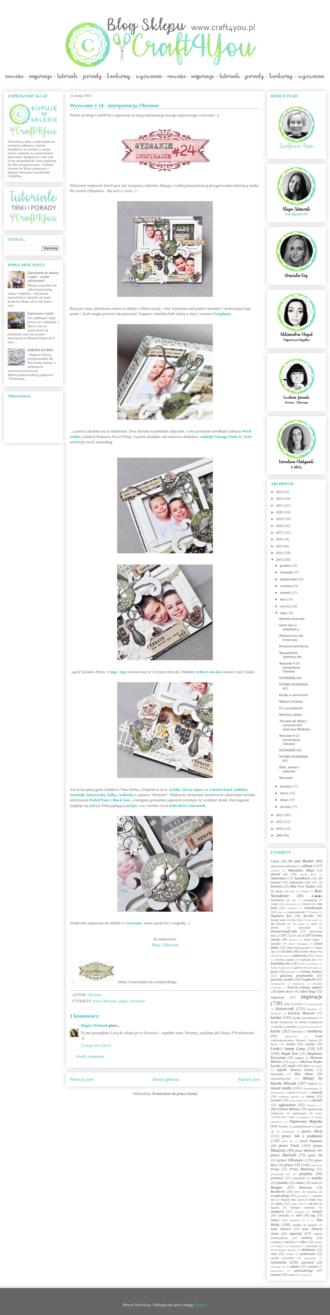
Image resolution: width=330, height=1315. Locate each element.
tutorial (296, 1233)
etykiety (318, 955)
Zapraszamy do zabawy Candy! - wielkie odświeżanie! (43, 277)
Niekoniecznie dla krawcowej (291, 638)
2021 (280, 505)
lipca (283, 599)
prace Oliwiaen (104, 1001)
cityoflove (292, 908)
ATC (314, 882)
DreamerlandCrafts (284, 931)
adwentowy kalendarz (284, 866)
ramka (122, 1001)
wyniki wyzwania (282, 1258)
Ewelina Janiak (284, 959)
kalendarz (312, 1009)
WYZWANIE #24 (290, 678)
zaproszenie (277, 1270)
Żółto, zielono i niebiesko (289, 769)
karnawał (276, 1013)
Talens (275, 1220)
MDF (306, 1066)
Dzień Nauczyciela (297, 947)
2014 (280, 553)
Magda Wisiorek (94, 1025)
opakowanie (299, 1113)
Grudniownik (278, 983)
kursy (274, 1044)
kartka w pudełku (285, 1026)
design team (278, 920)
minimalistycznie (281, 1078)
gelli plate (313, 967)
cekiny (274, 904)
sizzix (279, 1203)
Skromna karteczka (291, 619)
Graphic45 (308, 979)
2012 (280, 815)
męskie (318, 1066)
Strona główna (166, 1079)
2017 (280, 532)
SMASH (313, 1203)
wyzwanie (307, 1262)
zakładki (313, 1266)
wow (274, 1254)
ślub (299, 1215)
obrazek (317, 1100)
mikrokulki (277, 1074)
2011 (279, 822)
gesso (274, 971)
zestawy (276, 1274)
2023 (280, 492)
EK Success (281, 955)
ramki (314, 1183)
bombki (305, 891)
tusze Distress (281, 1229)
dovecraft (304, 927)
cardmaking (310, 900)
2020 (280, 512)
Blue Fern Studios (302, 886)
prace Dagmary (311, 1141)
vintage (318, 1242)
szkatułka (283, 1215)
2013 (280, 559)
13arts (275, 861)
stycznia (286, 807)
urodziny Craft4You (282, 1242)
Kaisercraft (285, 1008)
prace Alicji (312, 1131)
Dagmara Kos (281, 916)
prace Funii (289, 1145)
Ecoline (287, 951)
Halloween (298, 983)
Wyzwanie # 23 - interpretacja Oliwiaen (290, 740)
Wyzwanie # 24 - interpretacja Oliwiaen (290, 667)
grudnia (285, 565)
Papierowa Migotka (305, 1121)
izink (287, 1004)
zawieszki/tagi (303, 1270)
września (286, 586)
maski (292, 1066)
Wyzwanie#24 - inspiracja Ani (290, 655)
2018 (280, 526)
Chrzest (306, 904)
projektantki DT (280, 1174)
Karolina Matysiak (301, 1013)
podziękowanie (302, 1126)
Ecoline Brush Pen (311, 951)
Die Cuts (296, 920)
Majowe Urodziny (291, 701)
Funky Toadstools (280, 967)
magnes (299, 1058)
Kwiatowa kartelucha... (294, 646)
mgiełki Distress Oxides (295, 1070)
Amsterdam (278, 878)
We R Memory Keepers (283, 1249)
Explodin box (308, 959)
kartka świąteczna (282, 1022)
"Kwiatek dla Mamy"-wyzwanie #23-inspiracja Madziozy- (295, 725)
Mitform (313, 1083)
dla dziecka (278, 924)
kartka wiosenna (310, 1026)
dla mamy (298, 923)
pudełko (282, 1183)
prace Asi (287, 1141)
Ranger (276, 1187)
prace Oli (315, 1155)
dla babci (313, 920)
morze (291, 1092)
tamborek (295, 1220)
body (292, 891)
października (289, 579)
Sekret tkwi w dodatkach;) (289, 627)
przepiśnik (298, 1178)
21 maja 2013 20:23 (96, 1045)
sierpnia (286, 592)
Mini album (303, 1074)
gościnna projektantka (296, 975)
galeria (298, 967)
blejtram (276, 886)
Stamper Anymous (302, 1207)
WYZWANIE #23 (290, 750)
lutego (284, 800)
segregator (302, 1195)
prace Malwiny (305, 1150)
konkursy (315, 1031)
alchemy (275, 870)
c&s (294, 900)
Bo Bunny (277, 891)
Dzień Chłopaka (298, 943)
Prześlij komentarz (90, 1056)
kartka (276, 1017)
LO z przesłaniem (290, 708)
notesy (310, 1096)
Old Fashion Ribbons (285, 1109)
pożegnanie (288, 1131)
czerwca (286, 606)
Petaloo (283, 1126)
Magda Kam (289, 1053)
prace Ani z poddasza (302, 1136)
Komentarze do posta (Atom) (174, 1094)
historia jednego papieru (304, 987)
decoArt (308, 916)
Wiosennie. (286, 778)
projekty (305, 1173)
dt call (297, 935)
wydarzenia (307, 1254)
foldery (314, 963)
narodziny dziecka (288, 1096)
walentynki (295, 1246)
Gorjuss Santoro (311, 971)
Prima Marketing (302, 1169)
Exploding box (280, 963)
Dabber (314, 912)
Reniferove (278, 1191)
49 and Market (301, 861)
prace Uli (292, 1165)
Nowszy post (82, 1079)
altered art (279, 874)
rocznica (312, 1191)
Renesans (305, 1187)
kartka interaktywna (305, 1018)
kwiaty (290, 1044)
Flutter (302, 963)
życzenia (303, 1274)
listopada (286, 572)
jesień (298, 1004)
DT (284, 935)
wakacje (279, 1246)
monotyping (277, 1092)
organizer (305, 1117)
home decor (285, 991)
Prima (275, 1169)
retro (297, 1191)
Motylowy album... (291, 714)
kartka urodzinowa (310, 1022)
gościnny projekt (282, 979)
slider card (297, 1203)
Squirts (275, 1207)
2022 (280, 498)
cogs (279, 912)
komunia (297, 1031)
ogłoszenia (287, 1105)
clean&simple (313, 908)
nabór (303, 1092)
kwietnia (286, 786)
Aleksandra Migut (301, 870)
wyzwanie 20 (278, 1266)
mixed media (281, 1088)
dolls (314, 924)
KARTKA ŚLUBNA (40, 350)
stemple (317, 1211)
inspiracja (277, 997)
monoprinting (310, 1088)
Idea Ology (308, 991)
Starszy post (249, 1079)
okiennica (312, 1105)
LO (319, 1048)
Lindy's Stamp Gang (288, 1048)
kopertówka (291, 1036)
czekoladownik (296, 912)
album (307, 866)
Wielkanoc (308, 1250)
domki (274, 927)
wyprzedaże (310, 1258)
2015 (280, 546)
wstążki (290, 1254)
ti (308, 1220)
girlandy (290, 971)
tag (313, 1215)
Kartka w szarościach (293, 695)
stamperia (277, 1211)
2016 (280, 539)
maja (283, 613)
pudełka (317, 1178)
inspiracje (311, 997)
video (303, 1242)
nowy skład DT (298, 1100)
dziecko (293, 939)
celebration (290, 904)
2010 (280, 829)
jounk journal (315, 1004)
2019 (280, 519)
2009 (280, 835)
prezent (315, 1165)
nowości (276, 1100)
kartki (275, 1031)
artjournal (296, 882)
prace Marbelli (283, 1155)
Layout (309, 1044)
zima (291, 1274)
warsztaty (312, 1246)
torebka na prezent (304, 1225)
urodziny (307, 1238)
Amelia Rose (308, 874)
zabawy (295, 1266)
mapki (292, 1061)
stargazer (300, 1211)
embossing (299, 955)
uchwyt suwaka (208, 672)
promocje (277, 1178)
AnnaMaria (302, 878)
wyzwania (137, 1001)
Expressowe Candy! (41, 313)
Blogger (200, 1305)
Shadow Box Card (292, 1199)
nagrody (316, 1092)
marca (284, 793)
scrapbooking (280, 1196)
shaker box (315, 1199)
